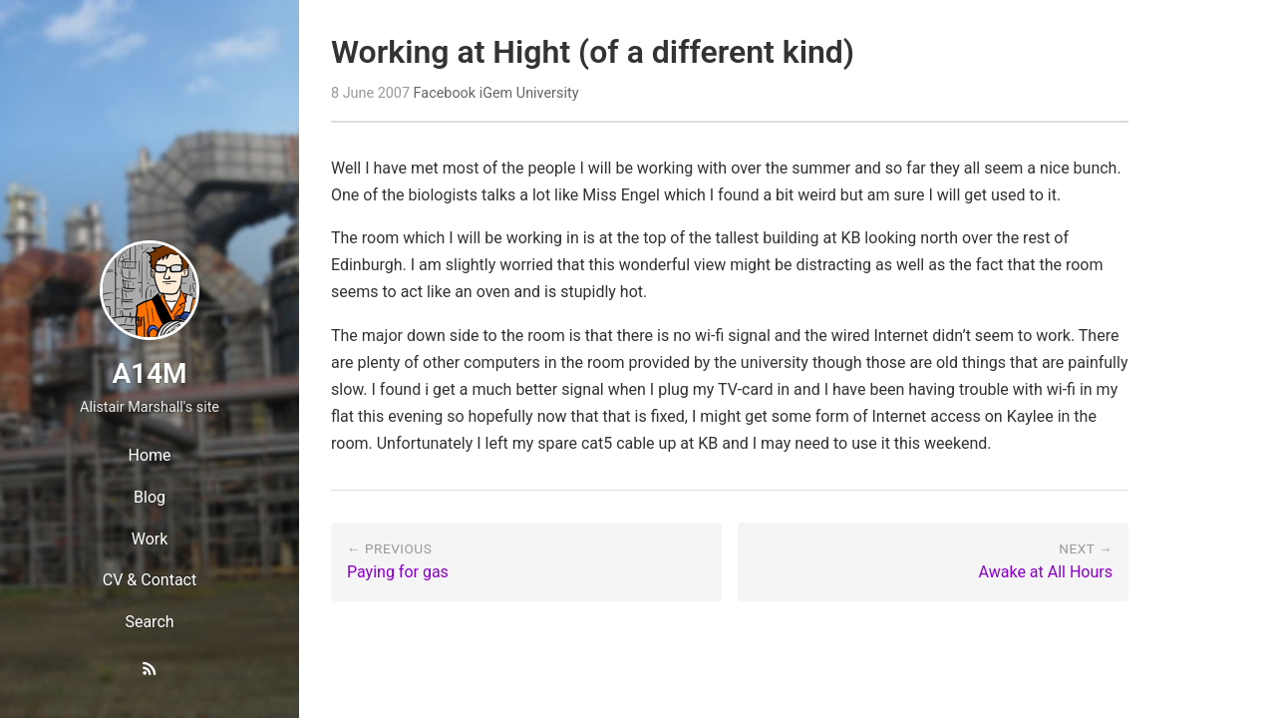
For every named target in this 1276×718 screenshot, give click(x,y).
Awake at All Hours (1046, 571)
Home (149, 455)
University (547, 93)
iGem (496, 93)
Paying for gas (398, 571)
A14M (149, 373)
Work (150, 539)
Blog (149, 497)
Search (149, 621)
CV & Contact (149, 579)
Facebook (445, 93)
